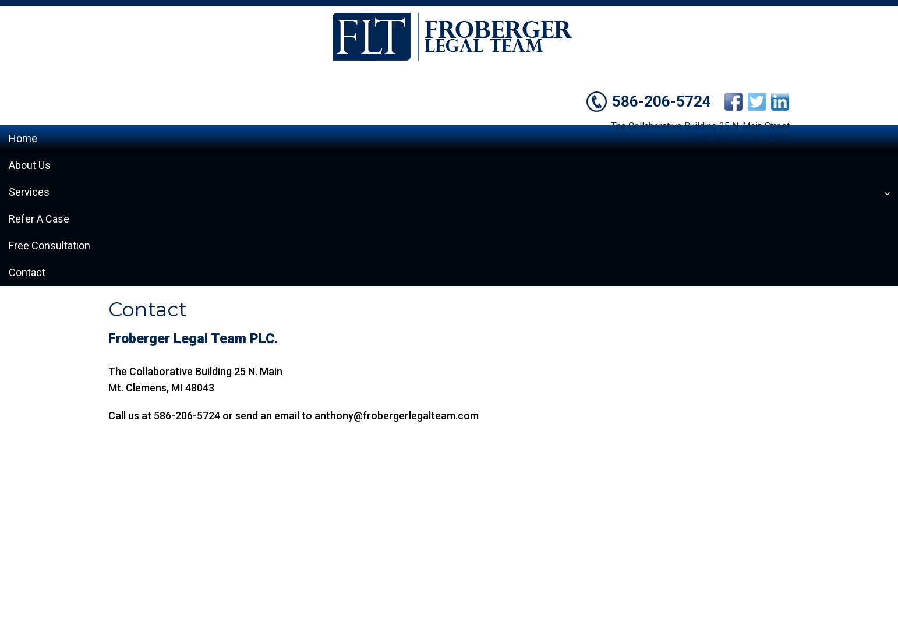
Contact (27, 272)
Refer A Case (39, 219)
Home (23, 138)
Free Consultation (49, 245)
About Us (30, 165)
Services (29, 192)
